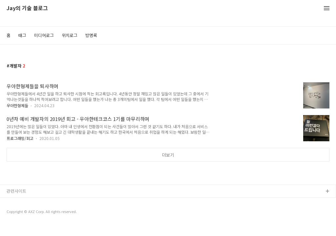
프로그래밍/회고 (20, 138)
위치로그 (69, 35)
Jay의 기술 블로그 (27, 8)
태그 (22, 35)
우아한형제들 (17, 105)
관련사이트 (16, 191)
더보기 (168, 155)
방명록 (91, 35)
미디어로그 (44, 35)
